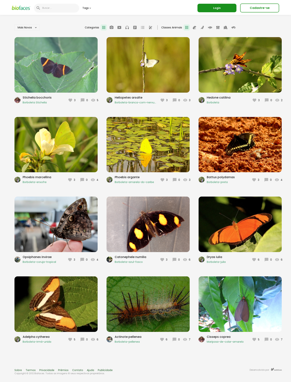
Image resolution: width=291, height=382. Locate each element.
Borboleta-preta (217, 182)
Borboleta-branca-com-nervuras (135, 102)
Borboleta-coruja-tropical (39, 262)
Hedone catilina (218, 97)
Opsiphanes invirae (37, 257)
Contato (77, 370)
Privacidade (46, 370)
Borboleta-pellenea (127, 342)
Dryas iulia (214, 257)
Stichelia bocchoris (37, 97)
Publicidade (105, 370)
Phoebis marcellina (37, 177)
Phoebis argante (127, 177)
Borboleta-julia (216, 262)
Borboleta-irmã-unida (37, 342)
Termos (31, 370)
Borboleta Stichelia (35, 102)
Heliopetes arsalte (128, 97)
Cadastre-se (260, 8)
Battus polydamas (221, 177)
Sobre (18, 370)
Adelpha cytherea (36, 337)
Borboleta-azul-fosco (129, 262)
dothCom (276, 369)
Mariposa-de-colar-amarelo (225, 342)
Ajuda (90, 370)
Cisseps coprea (218, 337)
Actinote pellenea (128, 337)
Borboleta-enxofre (35, 182)
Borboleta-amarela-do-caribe (134, 182)
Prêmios (63, 370)
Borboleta (213, 102)
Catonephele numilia (130, 257)
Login (217, 8)
